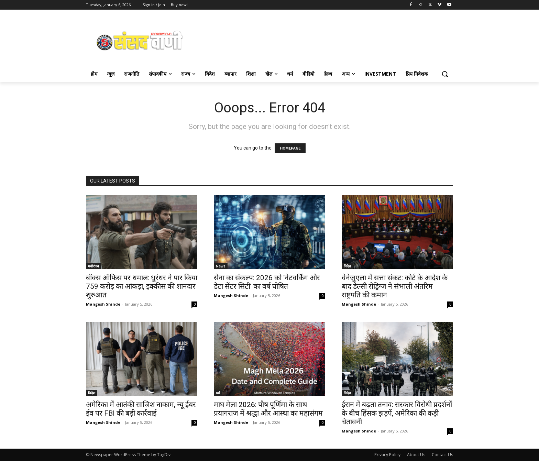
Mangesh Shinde (103, 304)
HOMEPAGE (290, 148)
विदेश (347, 266)
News (221, 266)
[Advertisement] (324, 40)
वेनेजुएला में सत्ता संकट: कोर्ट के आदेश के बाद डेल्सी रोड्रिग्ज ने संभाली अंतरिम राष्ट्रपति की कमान (395, 286)
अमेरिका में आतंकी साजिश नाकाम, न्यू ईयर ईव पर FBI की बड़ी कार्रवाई (141, 408)
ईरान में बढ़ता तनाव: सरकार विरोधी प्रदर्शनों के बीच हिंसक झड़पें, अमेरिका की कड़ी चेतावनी (397, 413)
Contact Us (442, 455)
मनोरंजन (93, 266)
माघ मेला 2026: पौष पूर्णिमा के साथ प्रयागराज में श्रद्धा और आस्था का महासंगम (268, 408)
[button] (445, 74)
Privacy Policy (387, 455)
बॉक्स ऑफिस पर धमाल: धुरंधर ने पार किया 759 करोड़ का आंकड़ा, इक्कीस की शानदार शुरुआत (141, 286)
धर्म (218, 393)
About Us (416, 455)
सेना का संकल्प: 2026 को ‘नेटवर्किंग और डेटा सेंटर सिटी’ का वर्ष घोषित (267, 282)
